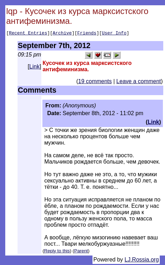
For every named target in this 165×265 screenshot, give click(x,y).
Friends (87, 34)
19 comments (95, 82)
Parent (81, 251)
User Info (114, 34)
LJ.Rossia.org (142, 261)
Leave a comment (138, 82)
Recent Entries (28, 34)
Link (34, 68)
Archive (62, 34)
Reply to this (57, 251)
